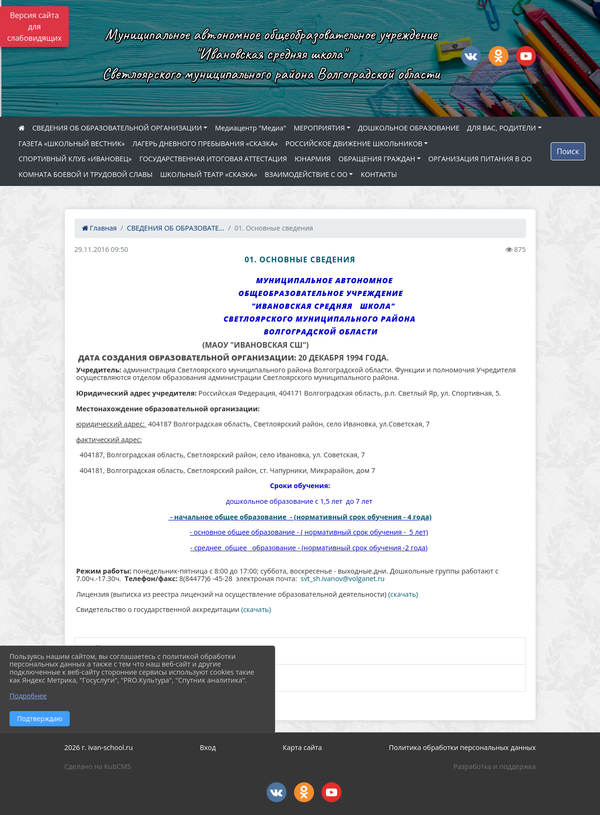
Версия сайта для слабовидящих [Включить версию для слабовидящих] (34, 26)
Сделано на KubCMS (98, 766)
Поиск (568, 151)
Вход (208, 747)
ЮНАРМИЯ (313, 158)
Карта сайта (302, 747)
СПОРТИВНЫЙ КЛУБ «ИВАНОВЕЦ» (75, 158)
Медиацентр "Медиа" (250, 127)
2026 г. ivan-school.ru (99, 747)
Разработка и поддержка (494, 766)
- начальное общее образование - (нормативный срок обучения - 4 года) (301, 516)
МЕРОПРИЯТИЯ (319, 127)
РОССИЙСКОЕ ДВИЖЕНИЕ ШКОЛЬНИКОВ (354, 143)
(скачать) (403, 594)
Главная (99, 227)
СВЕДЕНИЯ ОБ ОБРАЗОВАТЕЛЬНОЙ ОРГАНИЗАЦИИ (117, 127)
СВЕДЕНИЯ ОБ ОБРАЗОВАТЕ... (175, 227)
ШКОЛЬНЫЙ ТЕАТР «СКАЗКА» (208, 174)
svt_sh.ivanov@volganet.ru (343, 578)
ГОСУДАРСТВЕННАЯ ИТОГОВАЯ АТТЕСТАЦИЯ (213, 158)
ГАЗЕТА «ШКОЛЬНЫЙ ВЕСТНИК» (71, 143)
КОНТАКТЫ (378, 174)
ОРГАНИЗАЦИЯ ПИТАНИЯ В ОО (480, 158)
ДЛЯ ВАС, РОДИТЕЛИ (501, 127)
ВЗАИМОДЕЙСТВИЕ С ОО (306, 174)
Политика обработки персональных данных (462, 747)
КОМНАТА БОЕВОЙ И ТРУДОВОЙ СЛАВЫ (85, 174)
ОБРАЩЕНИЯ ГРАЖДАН (376, 158)
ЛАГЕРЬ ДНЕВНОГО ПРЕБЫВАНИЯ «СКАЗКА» (205, 143)
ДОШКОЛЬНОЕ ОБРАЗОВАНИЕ (409, 127)
